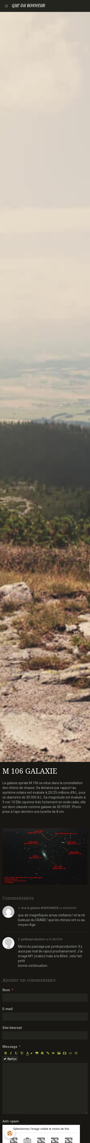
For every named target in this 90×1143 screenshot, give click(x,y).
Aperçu (10, 1059)
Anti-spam (10, 1121)
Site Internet (12, 1028)
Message (9, 1047)
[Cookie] (9, 1133)
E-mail (7, 1009)
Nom (6, 990)
